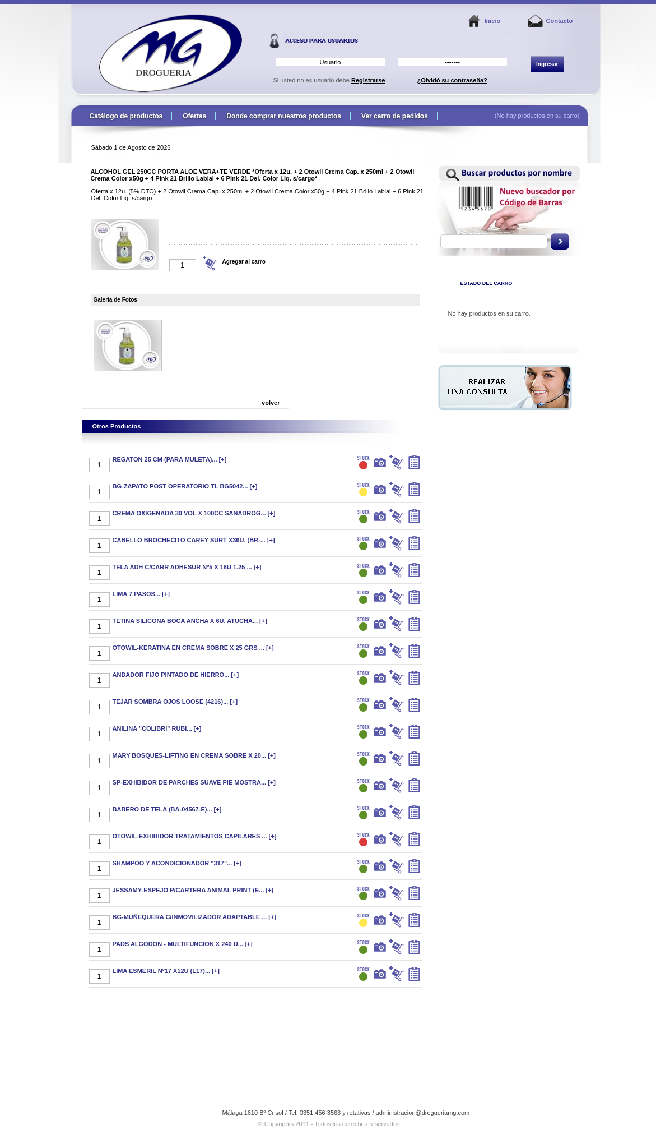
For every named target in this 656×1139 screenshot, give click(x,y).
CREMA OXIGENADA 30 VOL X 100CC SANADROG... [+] (194, 513)
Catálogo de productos (126, 116)
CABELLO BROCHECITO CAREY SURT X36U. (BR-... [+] (194, 540)
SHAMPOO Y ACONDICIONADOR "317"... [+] (177, 863)
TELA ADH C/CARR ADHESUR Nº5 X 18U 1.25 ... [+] (187, 567)
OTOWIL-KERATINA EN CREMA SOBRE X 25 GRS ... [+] (193, 647)
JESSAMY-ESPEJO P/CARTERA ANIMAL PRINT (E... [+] (193, 890)
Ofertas (194, 116)
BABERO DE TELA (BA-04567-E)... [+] (167, 809)
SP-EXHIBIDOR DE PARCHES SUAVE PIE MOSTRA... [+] (194, 782)
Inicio (493, 20)
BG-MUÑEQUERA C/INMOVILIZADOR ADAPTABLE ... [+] (195, 917)
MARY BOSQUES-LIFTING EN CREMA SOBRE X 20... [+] (194, 755)
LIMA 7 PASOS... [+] (141, 594)
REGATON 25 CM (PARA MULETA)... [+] (170, 459)
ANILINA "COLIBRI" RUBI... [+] (157, 728)
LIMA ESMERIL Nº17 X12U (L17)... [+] (166, 970)
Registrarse (368, 80)
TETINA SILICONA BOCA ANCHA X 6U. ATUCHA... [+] (190, 620)
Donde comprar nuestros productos (283, 116)
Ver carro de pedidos (394, 116)
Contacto (559, 20)
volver (271, 402)
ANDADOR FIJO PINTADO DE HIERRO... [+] (176, 674)
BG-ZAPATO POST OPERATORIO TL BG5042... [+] (185, 486)
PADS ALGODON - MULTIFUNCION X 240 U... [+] (183, 943)
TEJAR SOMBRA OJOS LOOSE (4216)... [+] (175, 701)
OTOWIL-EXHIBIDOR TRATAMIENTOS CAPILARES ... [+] (195, 836)
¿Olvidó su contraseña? (452, 80)
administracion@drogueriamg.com (423, 1112)
